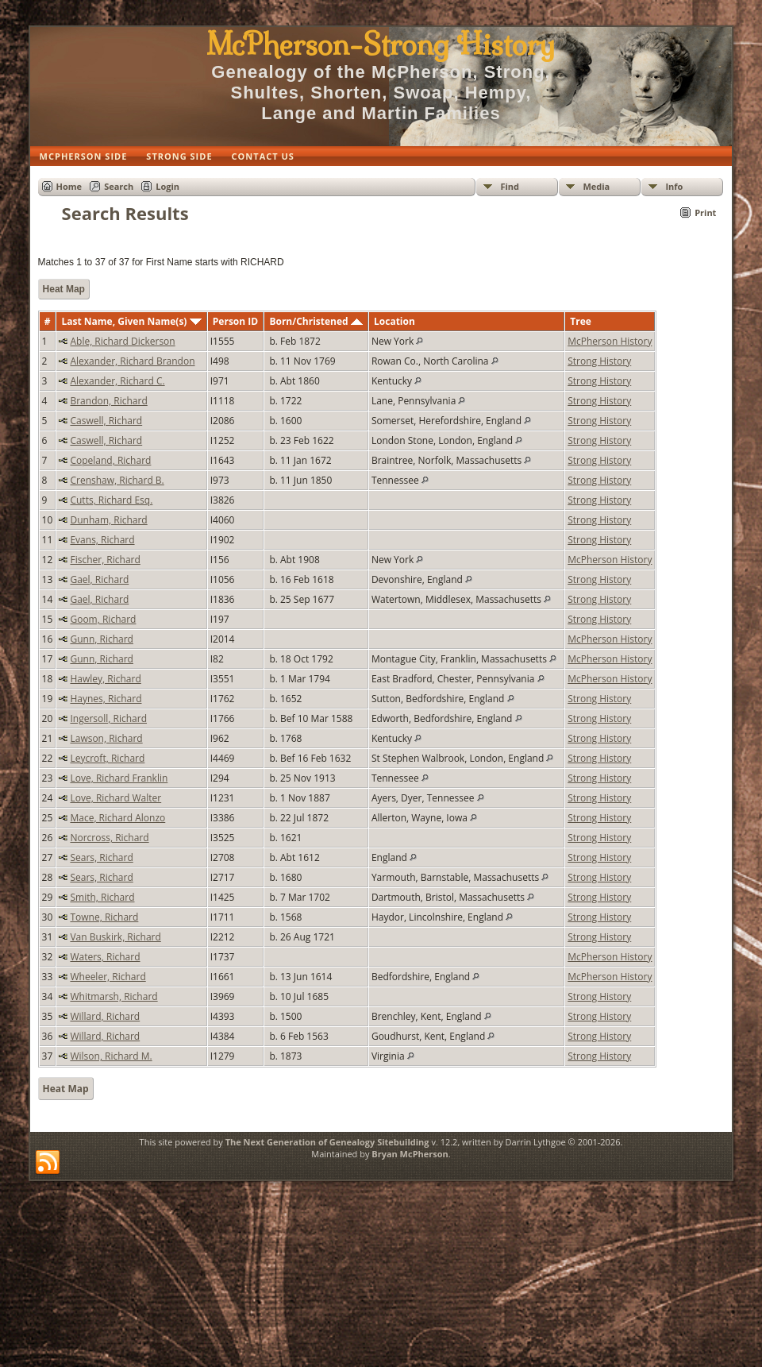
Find (509, 186)
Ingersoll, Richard (108, 718)
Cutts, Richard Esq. (111, 500)
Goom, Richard (103, 619)
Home (69, 186)
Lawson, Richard (106, 738)
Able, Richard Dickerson (122, 341)
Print (705, 212)
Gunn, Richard (101, 639)
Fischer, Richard (105, 559)
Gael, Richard (99, 579)
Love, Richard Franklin (118, 778)
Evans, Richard (102, 539)
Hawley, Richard (105, 678)
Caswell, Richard (106, 420)
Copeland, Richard (110, 460)
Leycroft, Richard (107, 758)
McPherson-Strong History (380, 44)
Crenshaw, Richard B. (117, 480)
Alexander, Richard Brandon (132, 361)
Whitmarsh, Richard (113, 996)
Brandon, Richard (108, 400)
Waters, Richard (105, 956)
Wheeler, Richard (107, 976)
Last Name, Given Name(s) (131, 321)
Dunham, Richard (108, 520)
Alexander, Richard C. (117, 381)
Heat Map (64, 289)
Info (674, 186)
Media (596, 186)
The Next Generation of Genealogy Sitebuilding (327, 1142)
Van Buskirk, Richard (115, 937)
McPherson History (610, 341)
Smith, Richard (102, 897)
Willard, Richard (105, 1016)
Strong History (599, 361)
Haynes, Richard (105, 698)
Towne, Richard (104, 917)
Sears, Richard (101, 857)
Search (118, 186)
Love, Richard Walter (115, 798)
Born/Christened (315, 321)
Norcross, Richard (109, 837)
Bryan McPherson (409, 1154)
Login (167, 186)
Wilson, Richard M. (111, 1056)
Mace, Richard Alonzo (117, 817)
